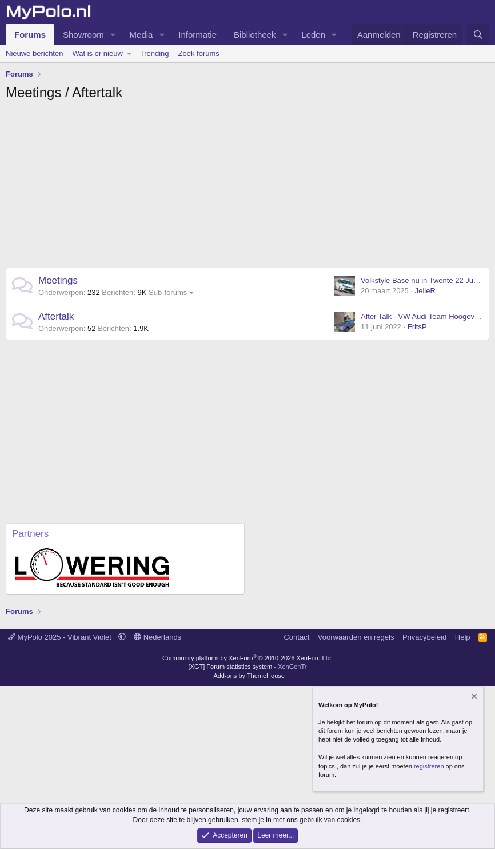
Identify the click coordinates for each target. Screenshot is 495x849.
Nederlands (157, 637)
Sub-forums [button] (168, 292)
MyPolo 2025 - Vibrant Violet (61, 637)
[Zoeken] (478, 34)
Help (462, 637)
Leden (313, 34)
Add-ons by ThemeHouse (249, 675)
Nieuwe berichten (34, 53)
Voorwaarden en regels (356, 637)
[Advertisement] (247, 187)
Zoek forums (198, 53)
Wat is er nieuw (97, 53)
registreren (429, 766)
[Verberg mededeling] (473, 697)
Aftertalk (56, 316)
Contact (296, 637)
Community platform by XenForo (247, 658)
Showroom (83, 34)
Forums (30, 34)
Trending (154, 53)
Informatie (197, 34)
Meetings (58, 280)
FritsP (417, 326)
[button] (113, 34)
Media (141, 34)
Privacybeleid (424, 637)
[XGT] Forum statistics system (248, 666)
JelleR (425, 290)
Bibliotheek (255, 34)
